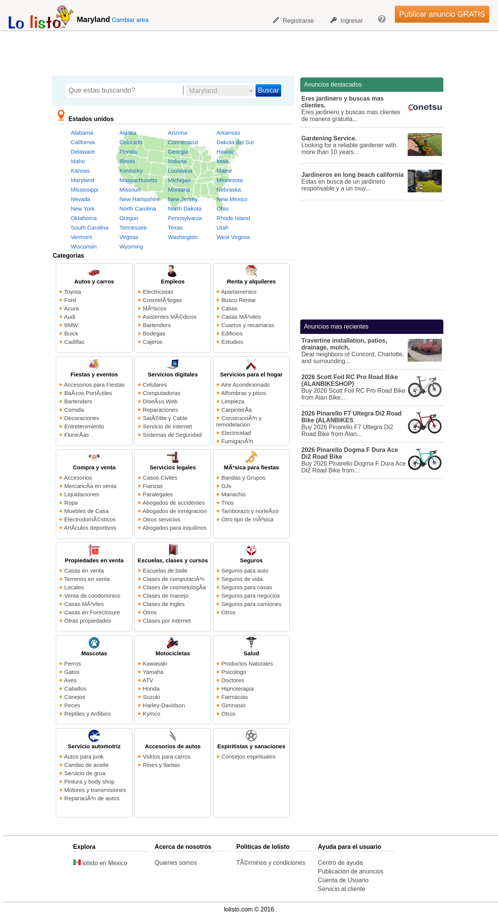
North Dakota (184, 208)
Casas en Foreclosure (92, 612)
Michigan (179, 180)
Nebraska (228, 189)
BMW (71, 325)
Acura (71, 308)
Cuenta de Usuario (343, 880)
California (83, 142)
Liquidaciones (81, 494)
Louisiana (180, 170)
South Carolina (89, 227)
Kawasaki (155, 663)
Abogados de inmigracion (175, 511)
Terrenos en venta (87, 579)
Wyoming (131, 246)
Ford (70, 300)
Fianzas (153, 486)
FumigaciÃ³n (237, 441)
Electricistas (158, 291)
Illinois (127, 161)
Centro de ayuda (340, 862)
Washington (183, 237)
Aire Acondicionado (245, 384)
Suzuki (151, 697)
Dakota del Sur (235, 142)
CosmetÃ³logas (162, 300)
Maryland (82, 180)
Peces (72, 705)
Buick (71, 333)
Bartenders (156, 325)
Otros (150, 612)
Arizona (177, 132)
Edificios (232, 333)
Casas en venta (84, 570)
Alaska (127, 132)
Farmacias (234, 697)
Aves (70, 680)
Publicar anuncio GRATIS (442, 14)
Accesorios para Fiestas (94, 384)
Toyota (72, 291)
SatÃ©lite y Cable (165, 418)
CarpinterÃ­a (236, 409)
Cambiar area (130, 20)
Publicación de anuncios (351, 871)
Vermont (81, 237)
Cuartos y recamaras (247, 325)
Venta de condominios (92, 595)
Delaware (83, 151)
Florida (128, 151)
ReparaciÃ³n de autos (91, 798)
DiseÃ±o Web (160, 401)
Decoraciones (81, 418)
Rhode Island (233, 218)
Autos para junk (84, 756)
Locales (74, 587)
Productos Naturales (247, 663)
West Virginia (233, 237)
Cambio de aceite (86, 765)
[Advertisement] (245, 51)
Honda (151, 688)
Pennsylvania (185, 218)
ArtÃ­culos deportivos (90, 527)
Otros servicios (161, 519)
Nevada (80, 199)
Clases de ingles (163, 604)
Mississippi (84, 189)
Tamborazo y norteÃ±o (250, 511)
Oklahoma (83, 218)
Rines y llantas (161, 765)
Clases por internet (167, 620)
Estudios (232, 341)
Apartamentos (239, 291)
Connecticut (183, 142)
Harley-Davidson (164, 705)
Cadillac (74, 341)
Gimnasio (233, 705)
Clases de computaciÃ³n (174, 579)
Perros (72, 663)
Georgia (178, 151)
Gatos (71, 672)
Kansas (80, 170)
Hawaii (224, 151)
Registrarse (293, 20)
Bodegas (154, 333)
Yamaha (153, 672)
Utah (222, 227)
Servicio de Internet (167, 426)
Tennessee (133, 227)
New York (83, 208)
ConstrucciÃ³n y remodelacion (239, 421)
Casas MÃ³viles (241, 316)
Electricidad (236, 433)
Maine (224, 170)
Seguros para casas (246, 587)
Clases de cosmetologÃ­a (174, 587)
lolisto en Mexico (100, 863)
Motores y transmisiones (95, 790)
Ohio (222, 208)
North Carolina (137, 208)
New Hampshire (139, 199)
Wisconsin (83, 246)
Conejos (74, 697)
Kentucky (131, 170)
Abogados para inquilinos (174, 527)
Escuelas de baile (165, 570)
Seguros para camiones (251, 604)
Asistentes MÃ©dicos (170, 316)
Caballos (75, 688)
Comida (74, 409)
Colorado (130, 142)
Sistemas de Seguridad (172, 434)
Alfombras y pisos (243, 393)
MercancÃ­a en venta (90, 486)
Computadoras (161, 393)
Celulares (155, 384)
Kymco (151, 713)
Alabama (82, 132)
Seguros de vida (241, 579)
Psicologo (233, 672)
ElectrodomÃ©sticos (89, 519)
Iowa (222, 161)
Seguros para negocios (250, 595)
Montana (179, 189)
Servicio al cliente (342, 889)
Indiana (177, 161)
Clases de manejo (165, 595)
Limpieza (232, 401)
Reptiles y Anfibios (87, 713)
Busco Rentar (238, 300)
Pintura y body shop (89, 781)
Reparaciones (160, 409)
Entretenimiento (84, 426)
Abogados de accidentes (174, 502)
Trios (227, 502)
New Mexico (231, 199)
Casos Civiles (160, 477)
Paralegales (158, 494)
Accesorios (78, 477)
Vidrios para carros (167, 756)
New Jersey (182, 199)
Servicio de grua (84, 773)
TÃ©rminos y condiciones (271, 862)
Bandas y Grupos (243, 477)
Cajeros (152, 341)
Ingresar (347, 20)
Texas (175, 227)
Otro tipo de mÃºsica (247, 519)
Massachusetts (138, 180)
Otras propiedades (87, 620)
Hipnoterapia (237, 688)
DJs (226, 486)
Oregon (128, 218)
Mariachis (233, 494)
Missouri (129, 189)
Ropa (71, 502)
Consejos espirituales (248, 756)
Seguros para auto (244, 570)
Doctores (232, 680)
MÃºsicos (154, 308)
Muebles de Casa (86, 511)
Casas (229, 308)
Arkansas (228, 132)
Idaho (78, 161)
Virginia (128, 237)
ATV (148, 680)
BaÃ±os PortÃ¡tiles (88, 393)
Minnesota (229, 180)
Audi (70, 316)
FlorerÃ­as (76, 434)
